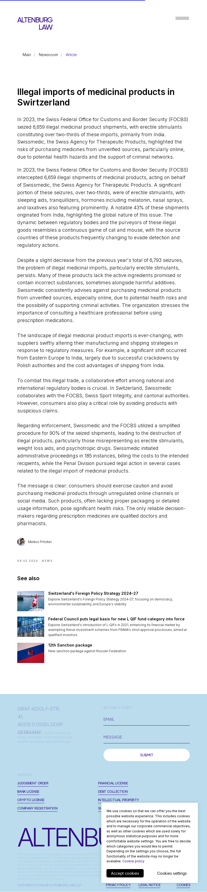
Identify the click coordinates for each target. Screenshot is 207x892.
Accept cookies (125, 873)
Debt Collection (112, 791)
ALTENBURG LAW (34, 24)
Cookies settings (172, 873)
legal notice (149, 885)
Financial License (113, 783)
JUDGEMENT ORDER (32, 783)
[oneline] (147, 737)
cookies (183, 885)
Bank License (28, 791)
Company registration (37, 808)
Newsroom (48, 54)
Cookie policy (133, 861)
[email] (147, 719)
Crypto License (30, 800)
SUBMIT (146, 755)
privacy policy (118, 885)
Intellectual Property (118, 800)
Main (27, 54)
